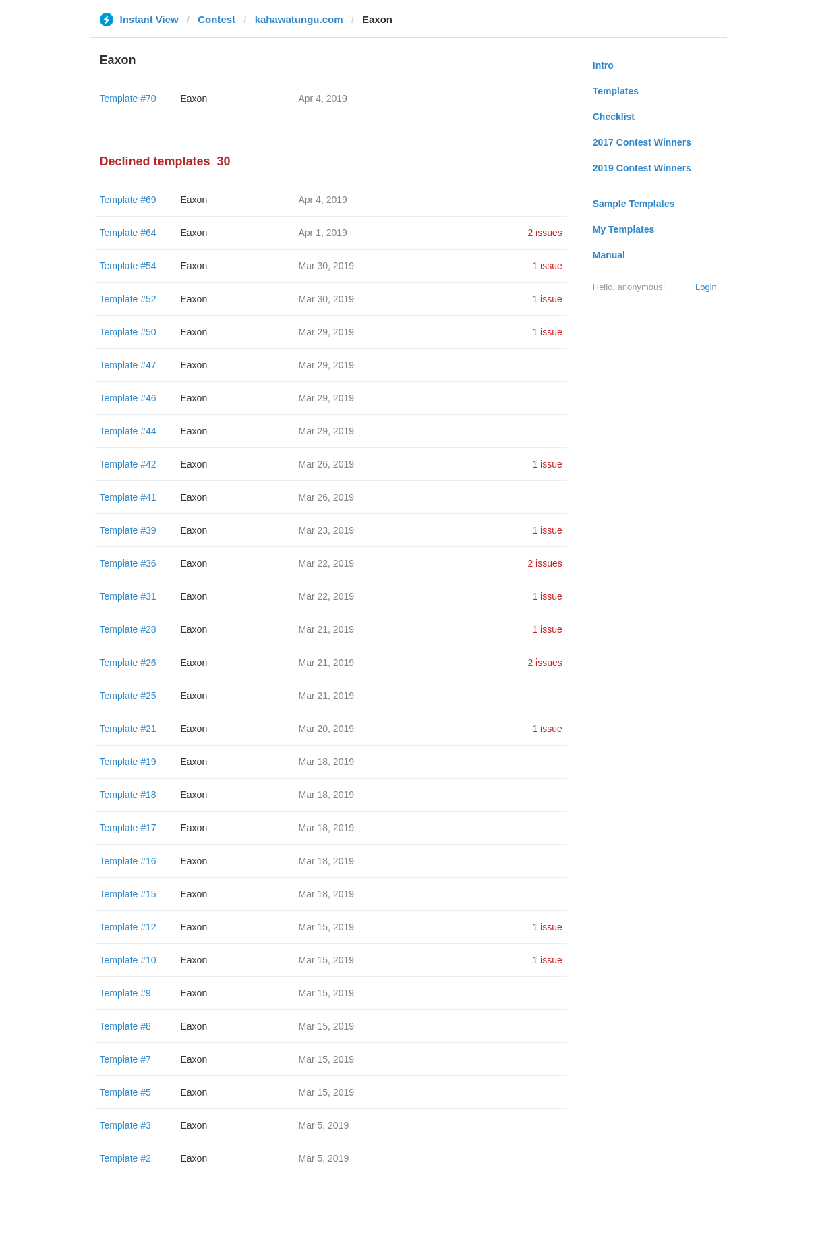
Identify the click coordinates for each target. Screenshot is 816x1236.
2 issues (544, 232)
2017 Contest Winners (642, 142)
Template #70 (128, 98)
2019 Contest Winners (642, 168)
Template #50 (128, 332)
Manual (609, 255)
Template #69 (128, 199)
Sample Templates (634, 203)
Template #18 (128, 794)
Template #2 (125, 1158)
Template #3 (125, 1125)
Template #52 (128, 298)
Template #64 (128, 232)
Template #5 (125, 1092)
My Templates (624, 229)
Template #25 (128, 695)
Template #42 (128, 464)
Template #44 (128, 431)
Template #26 (128, 662)
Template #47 (128, 365)
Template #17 (128, 827)
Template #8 (125, 1026)
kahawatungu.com (299, 19)
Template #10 (128, 960)
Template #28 (128, 629)
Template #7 (125, 1059)
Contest (216, 19)
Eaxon (194, 98)
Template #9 (125, 993)
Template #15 (128, 894)
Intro (603, 65)
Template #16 (128, 860)
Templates (616, 91)
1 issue (547, 265)
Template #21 (128, 728)
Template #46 (128, 398)
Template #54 (128, 265)
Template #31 (128, 596)
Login (706, 287)
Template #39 (128, 530)
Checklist (614, 116)
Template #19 (128, 761)
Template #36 (128, 563)
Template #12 (128, 927)
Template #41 (128, 497)
